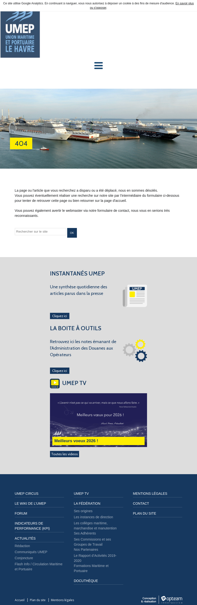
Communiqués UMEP (31, 552)
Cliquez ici (59, 316)
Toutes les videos (64, 454)
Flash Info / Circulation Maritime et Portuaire (39, 566)
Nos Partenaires (86, 549)
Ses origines (83, 511)
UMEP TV (81, 493)
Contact (141, 503)
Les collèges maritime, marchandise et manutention (95, 525)
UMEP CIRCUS (27, 493)
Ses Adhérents (85, 533)
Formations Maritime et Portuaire (91, 568)
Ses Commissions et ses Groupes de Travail (92, 541)
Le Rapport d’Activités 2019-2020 (95, 558)
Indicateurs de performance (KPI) (32, 525)
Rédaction (22, 546)
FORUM (21, 513)
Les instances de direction (93, 517)
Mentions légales (150, 493)
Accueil (20, 600)
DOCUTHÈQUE (86, 581)
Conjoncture (24, 558)
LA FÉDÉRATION (87, 503)
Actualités (25, 538)
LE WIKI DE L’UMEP (30, 503)
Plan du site (144, 513)
